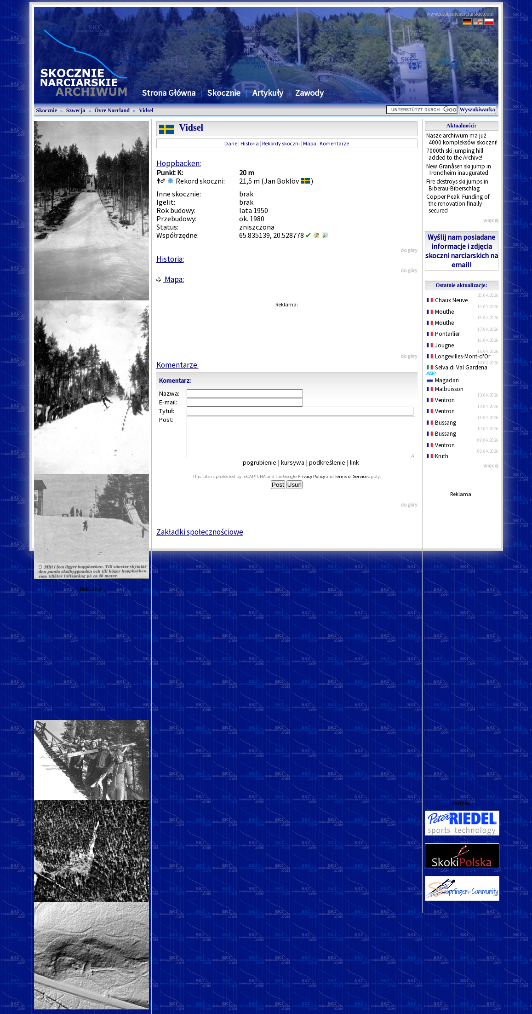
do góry (409, 250)
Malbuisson (445, 389)
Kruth (438, 456)
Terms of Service (361, 485)
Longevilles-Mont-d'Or (459, 356)
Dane (230, 143)
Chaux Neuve (447, 300)
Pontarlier (443, 334)
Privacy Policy (321, 485)
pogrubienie (266, 471)
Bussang (442, 422)
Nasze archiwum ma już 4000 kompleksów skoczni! (462, 139)
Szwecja (75, 110)
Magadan (443, 380)
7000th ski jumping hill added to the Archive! (454, 154)
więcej (490, 220)
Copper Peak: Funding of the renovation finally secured (458, 203)
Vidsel (146, 110)
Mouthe (440, 312)
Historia (249, 143)
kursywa (299, 471)
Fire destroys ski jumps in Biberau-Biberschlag (457, 185)
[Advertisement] (461, 639)
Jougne (440, 345)
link (361, 471)
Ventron (441, 400)
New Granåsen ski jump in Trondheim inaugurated (458, 169)
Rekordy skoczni (281, 143)
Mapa (309, 143)
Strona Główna (168, 92)
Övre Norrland (112, 110)
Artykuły (267, 92)
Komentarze (334, 143)
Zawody (309, 92)
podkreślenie (333, 471)
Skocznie (223, 92)
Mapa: (170, 279)
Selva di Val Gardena (459, 369)
